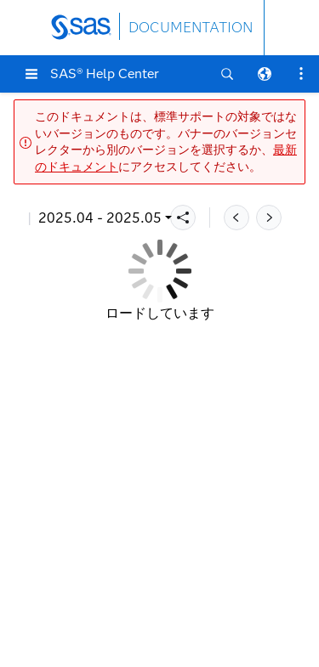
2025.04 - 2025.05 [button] (100, 218)
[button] (31, 73)
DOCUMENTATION (190, 28)
